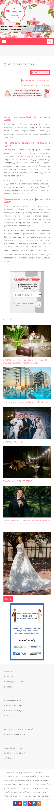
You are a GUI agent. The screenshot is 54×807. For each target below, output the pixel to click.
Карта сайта (9, 715)
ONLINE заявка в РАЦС (14, 753)
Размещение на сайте (14, 681)
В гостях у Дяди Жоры (13, 441)
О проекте (9, 676)
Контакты (8, 686)
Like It (8, 599)
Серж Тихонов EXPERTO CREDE (17, 481)
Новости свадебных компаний (18, 729)
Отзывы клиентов (12, 700)
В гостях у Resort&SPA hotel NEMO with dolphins (25, 402)
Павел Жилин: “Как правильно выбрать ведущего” (26, 520)
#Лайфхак (8, 758)
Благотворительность (14, 734)
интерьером (22, 206)
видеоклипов (24, 156)
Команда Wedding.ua (13, 705)
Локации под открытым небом (35, 85)
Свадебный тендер (13, 748)
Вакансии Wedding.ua (14, 710)
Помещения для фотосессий (35, 80)
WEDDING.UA (10, 671)
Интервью (9, 319)
